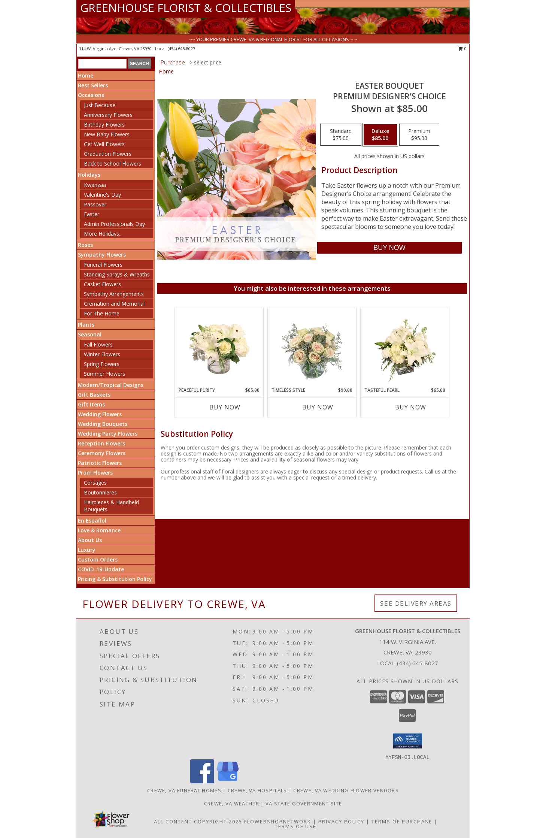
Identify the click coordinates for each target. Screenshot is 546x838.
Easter (91, 214)
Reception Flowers (101, 443)
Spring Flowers (101, 363)
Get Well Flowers (104, 144)
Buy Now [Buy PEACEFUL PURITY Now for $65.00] (224, 407)
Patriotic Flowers (100, 462)
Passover (95, 204)
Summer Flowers (104, 373)
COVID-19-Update (101, 569)
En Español (92, 520)
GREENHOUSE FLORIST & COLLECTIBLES (185, 7)
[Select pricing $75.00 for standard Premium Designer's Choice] (341, 135)
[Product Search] (102, 64)
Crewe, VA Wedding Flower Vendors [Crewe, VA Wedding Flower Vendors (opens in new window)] (346, 790)
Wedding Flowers (100, 414)
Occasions (91, 95)
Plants (86, 324)
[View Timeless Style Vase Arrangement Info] (312, 347)
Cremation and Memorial (114, 303)
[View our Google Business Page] (228, 781)
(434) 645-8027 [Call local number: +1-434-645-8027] (181, 48)
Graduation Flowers (107, 153)
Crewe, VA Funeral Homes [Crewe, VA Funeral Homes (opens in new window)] (184, 790)
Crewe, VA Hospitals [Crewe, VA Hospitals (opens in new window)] (257, 790)
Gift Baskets (94, 394)
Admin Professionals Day (114, 223)
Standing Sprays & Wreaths (117, 274)
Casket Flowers (102, 284)
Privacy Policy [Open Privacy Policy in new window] (341, 821)
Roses (85, 244)
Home (85, 75)
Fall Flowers (98, 344)
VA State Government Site (304, 803)
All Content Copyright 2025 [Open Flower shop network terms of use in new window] (198, 821)
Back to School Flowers (112, 163)
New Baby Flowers (107, 134)
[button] (407, 740)
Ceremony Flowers (101, 453)
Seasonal (89, 334)
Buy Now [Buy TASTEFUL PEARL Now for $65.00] (410, 407)
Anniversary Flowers (108, 114)
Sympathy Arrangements (114, 293)
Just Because (99, 105)
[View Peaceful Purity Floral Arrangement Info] (219, 347)
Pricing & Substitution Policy (115, 579)
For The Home (101, 313)
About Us (90, 540)
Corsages (95, 482)
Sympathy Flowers (102, 254)
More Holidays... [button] (103, 233)
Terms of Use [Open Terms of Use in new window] (295, 826)
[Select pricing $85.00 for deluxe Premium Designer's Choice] (380, 135)
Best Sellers (93, 85)
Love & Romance (99, 530)
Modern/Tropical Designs (110, 384)
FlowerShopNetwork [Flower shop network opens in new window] (277, 821)
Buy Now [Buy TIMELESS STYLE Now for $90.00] (317, 407)
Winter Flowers (102, 354)
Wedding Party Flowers (107, 433)
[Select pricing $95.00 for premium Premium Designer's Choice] (419, 135)
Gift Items (91, 404)
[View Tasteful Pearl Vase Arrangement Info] (405, 347)
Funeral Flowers (103, 264)
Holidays (89, 174)
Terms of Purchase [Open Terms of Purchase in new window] (401, 821)
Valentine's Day (102, 194)
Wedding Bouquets (102, 423)
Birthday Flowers (104, 124)
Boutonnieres (100, 492)
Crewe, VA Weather (231, 803)
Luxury (86, 549)
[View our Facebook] (202, 781)
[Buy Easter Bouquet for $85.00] (389, 248)
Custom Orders (98, 559)
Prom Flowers (95, 472)
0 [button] (462, 48)
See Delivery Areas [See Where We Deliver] (416, 603)
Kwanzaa (95, 184)
